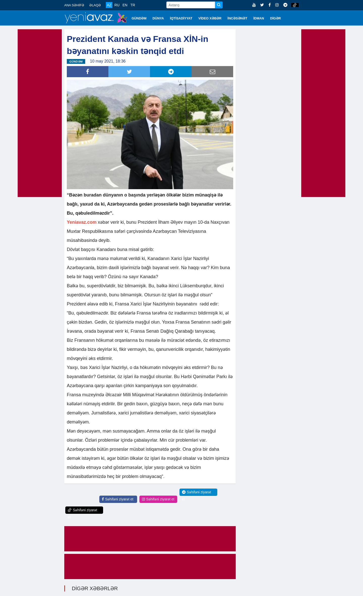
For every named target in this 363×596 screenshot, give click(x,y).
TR (132, 5)
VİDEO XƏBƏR (210, 18)
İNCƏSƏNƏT (237, 18)
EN (125, 5)
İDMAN (258, 18)
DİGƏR (275, 18)
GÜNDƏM (139, 18)
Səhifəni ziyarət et (117, 499)
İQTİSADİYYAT (181, 18)
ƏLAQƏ (95, 5)
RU (116, 5)
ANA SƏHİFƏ (74, 5)
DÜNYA (158, 18)
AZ (109, 5)
